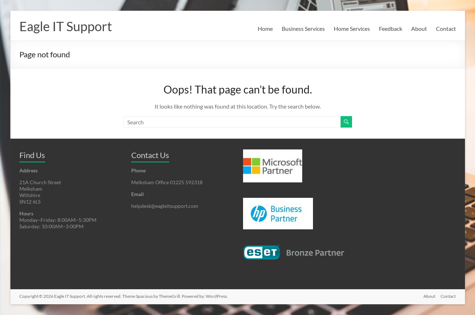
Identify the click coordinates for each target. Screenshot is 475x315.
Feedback (390, 28)
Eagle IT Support (65, 26)
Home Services (352, 28)
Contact (446, 28)
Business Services (303, 28)
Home (265, 28)
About (419, 28)
